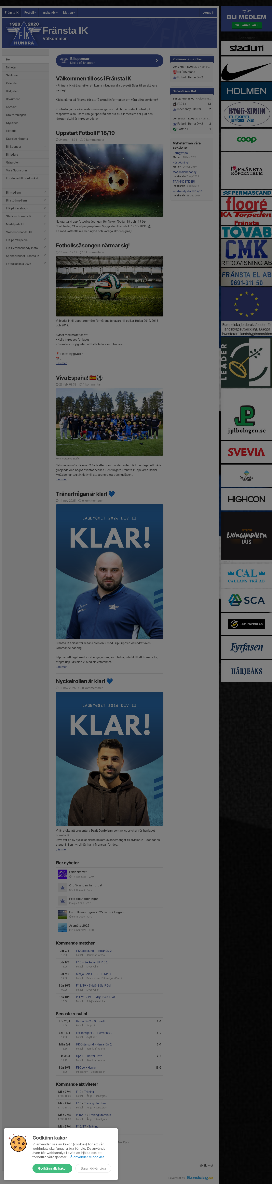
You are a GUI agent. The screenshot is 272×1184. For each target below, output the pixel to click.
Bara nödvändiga (93, 1168)
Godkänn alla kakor (52, 1168)
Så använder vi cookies (86, 1157)
